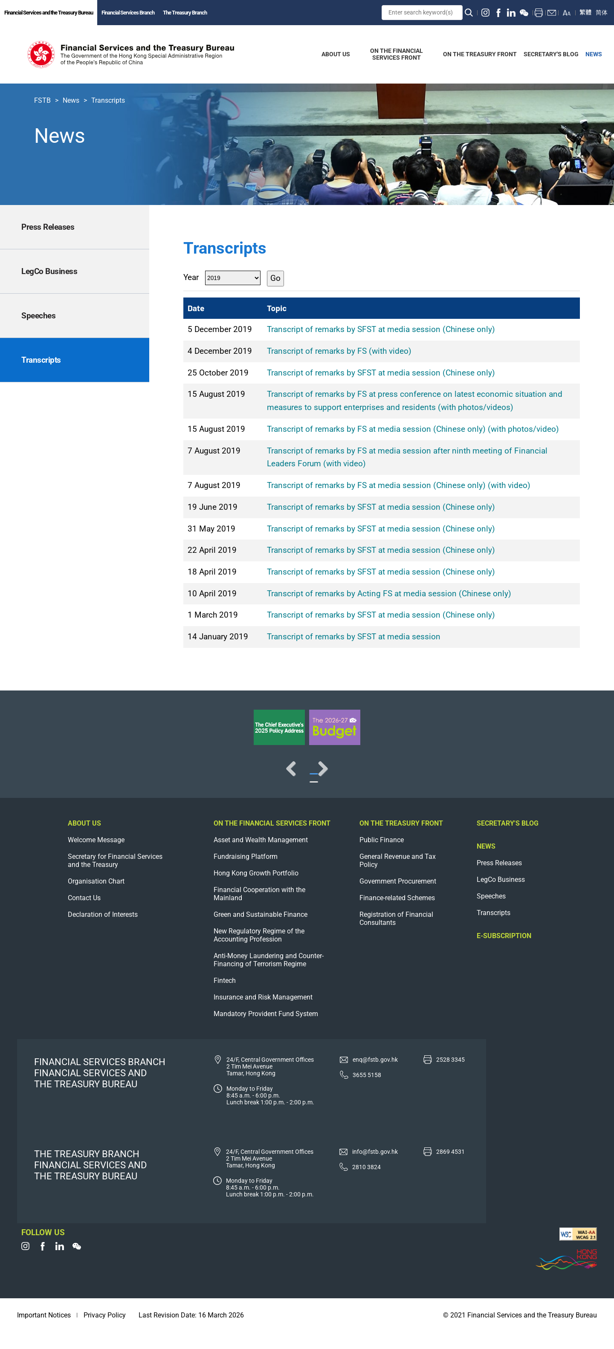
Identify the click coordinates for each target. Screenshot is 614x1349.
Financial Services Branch (127, 12)
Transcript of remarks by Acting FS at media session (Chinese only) (389, 593)
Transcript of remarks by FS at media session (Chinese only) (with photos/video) (413, 429)
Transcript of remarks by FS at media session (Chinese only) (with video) (398, 485)
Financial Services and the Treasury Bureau (48, 12)
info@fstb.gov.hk (375, 1168)
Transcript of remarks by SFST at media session (353, 636)
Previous (34, 776)
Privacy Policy (105, 1332)
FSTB (42, 100)
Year (191, 277)
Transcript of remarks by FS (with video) (339, 351)
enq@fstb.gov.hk (375, 1076)
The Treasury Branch (185, 12)
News (71, 100)
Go (275, 278)
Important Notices (44, 1332)
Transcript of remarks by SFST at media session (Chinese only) (381, 329)
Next (579, 776)
